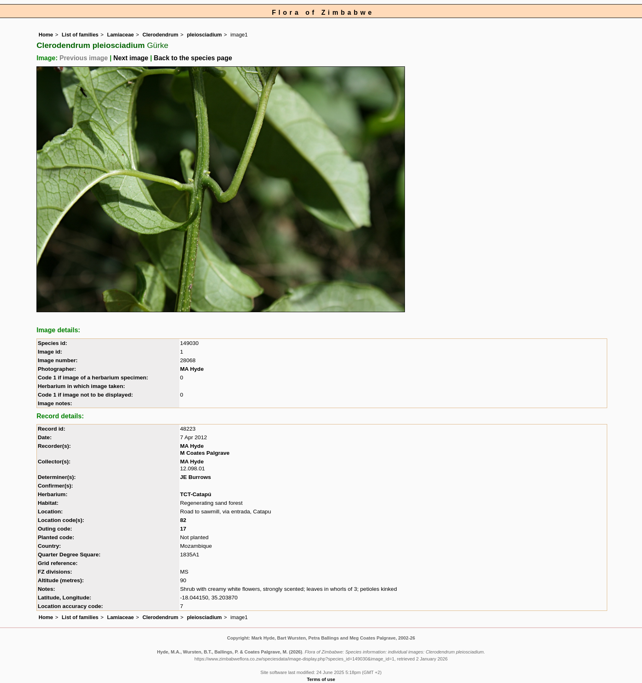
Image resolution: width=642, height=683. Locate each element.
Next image (130, 57)
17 (183, 529)
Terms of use (321, 679)
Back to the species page (193, 57)
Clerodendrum (160, 35)
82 (183, 520)
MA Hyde (192, 369)
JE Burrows (195, 477)
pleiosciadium (204, 35)
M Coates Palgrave (205, 453)
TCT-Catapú (195, 494)
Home (45, 35)
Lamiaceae (120, 35)
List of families (80, 35)
